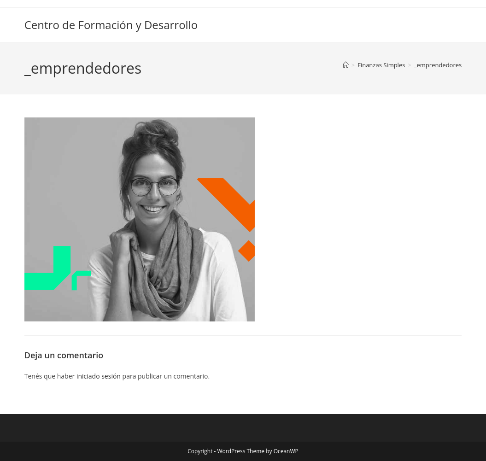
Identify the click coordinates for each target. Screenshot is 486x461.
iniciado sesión (98, 376)
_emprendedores (438, 65)
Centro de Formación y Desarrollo (111, 24)
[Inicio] (346, 65)
